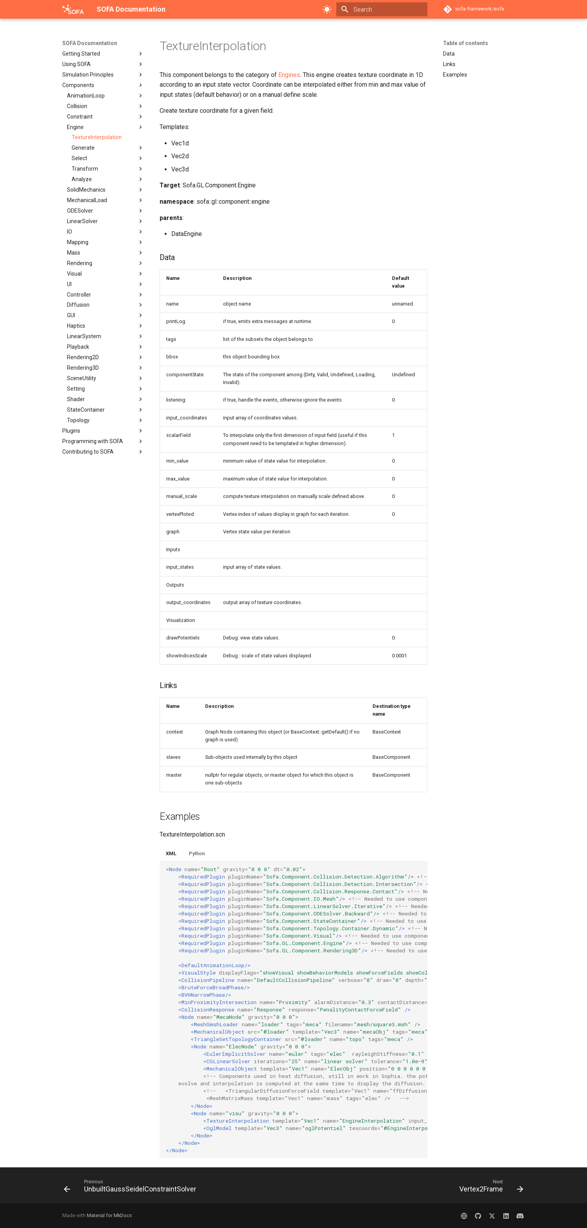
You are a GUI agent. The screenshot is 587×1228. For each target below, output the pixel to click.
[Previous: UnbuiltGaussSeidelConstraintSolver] (132, 1187)
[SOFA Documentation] (73, 9)
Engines (289, 75)
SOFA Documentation (89, 43)
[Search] (381, 9)
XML (171, 853)
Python (197, 853)
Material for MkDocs (109, 1215)
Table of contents (465, 43)
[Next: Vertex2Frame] (489, 1187)
